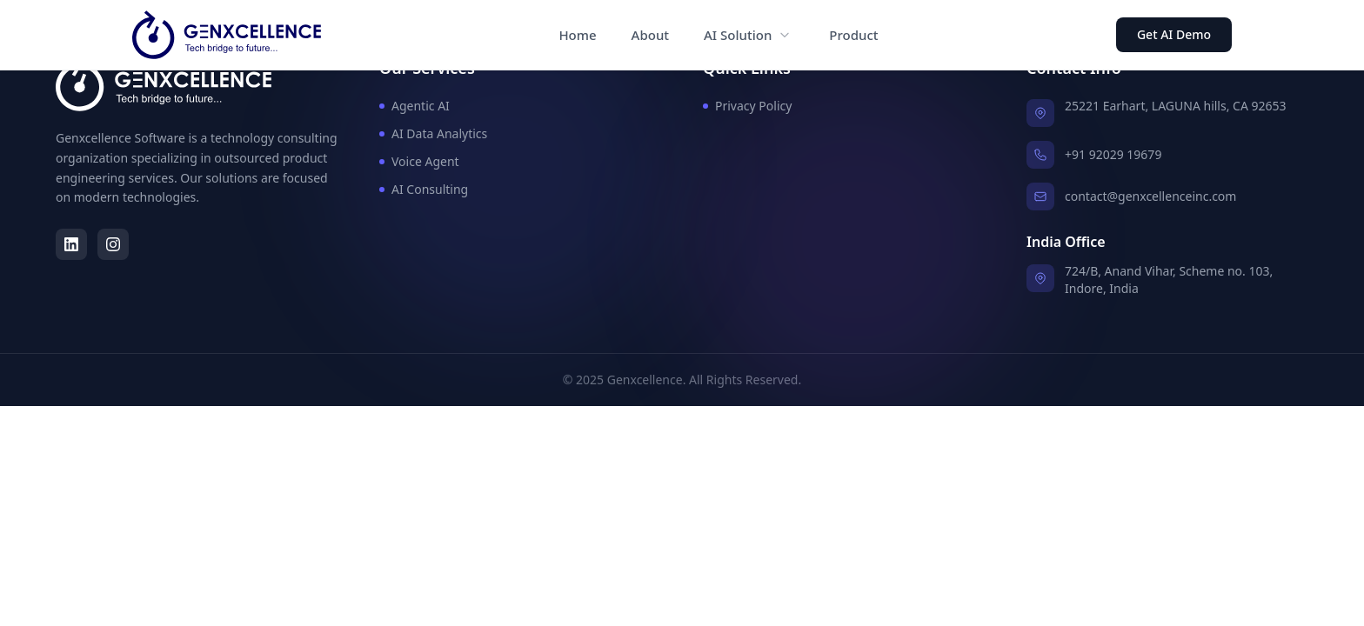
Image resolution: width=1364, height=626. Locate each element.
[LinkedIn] (71, 244)
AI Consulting (423, 189)
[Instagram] (113, 244)
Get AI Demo (1174, 34)
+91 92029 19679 (1113, 154)
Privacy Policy (747, 105)
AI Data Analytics (433, 133)
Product (853, 34)
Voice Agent (419, 161)
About (650, 34)
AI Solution (738, 34)
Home (577, 34)
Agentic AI (414, 105)
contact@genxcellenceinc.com (1150, 196)
